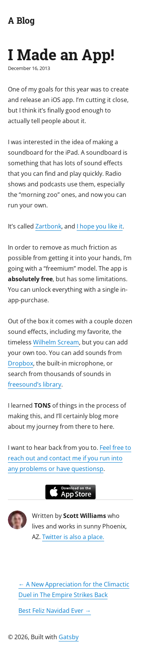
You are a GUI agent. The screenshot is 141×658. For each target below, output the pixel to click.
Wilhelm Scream (56, 342)
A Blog (21, 20)
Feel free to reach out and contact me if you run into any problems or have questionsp (69, 458)
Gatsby (69, 637)
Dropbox (20, 363)
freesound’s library (34, 384)
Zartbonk (48, 226)
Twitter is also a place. (73, 537)
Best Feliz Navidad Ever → (54, 610)
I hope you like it (100, 226)
